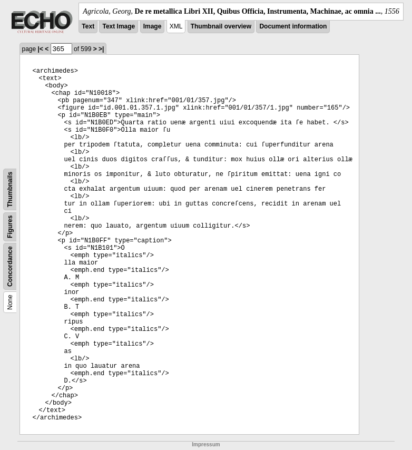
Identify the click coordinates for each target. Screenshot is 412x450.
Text (88, 26)
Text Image (118, 26)
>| (101, 49)
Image (152, 26)
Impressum (206, 444)
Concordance (10, 266)
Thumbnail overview (221, 26)
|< (40, 49)
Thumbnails (10, 189)
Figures (10, 227)
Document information (293, 26)
